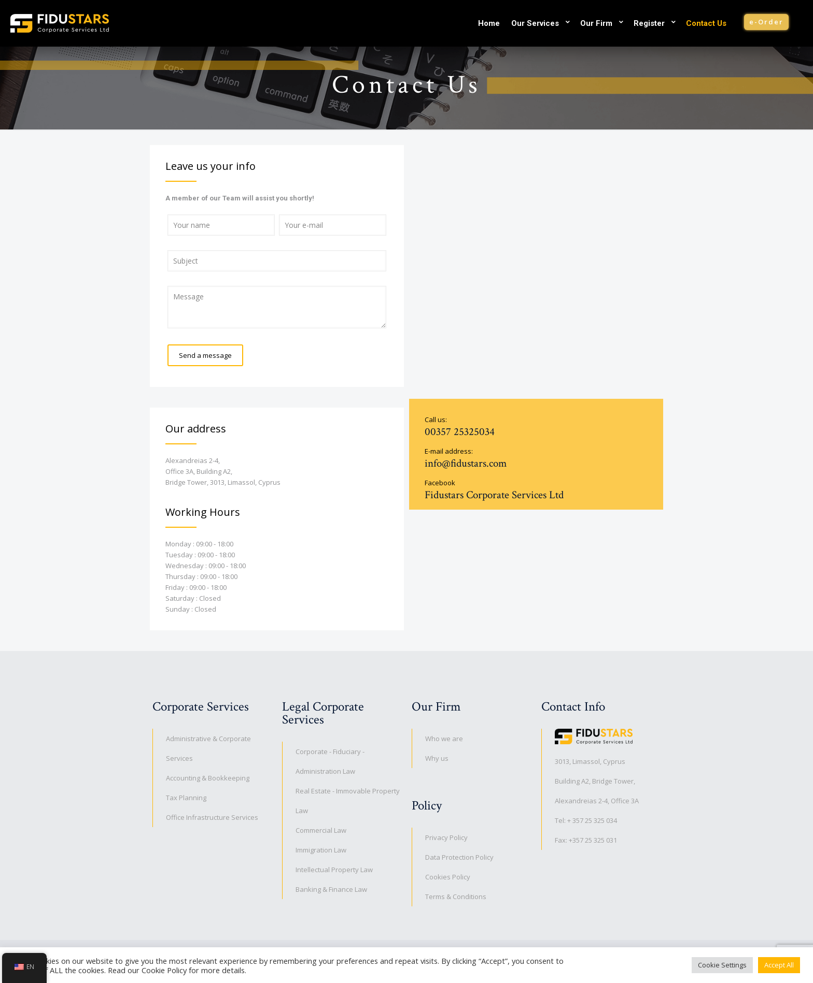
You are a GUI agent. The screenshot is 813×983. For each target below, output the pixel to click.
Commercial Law (321, 830)
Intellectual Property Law (334, 869)
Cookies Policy (447, 876)
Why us (436, 758)
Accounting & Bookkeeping (207, 778)
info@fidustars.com (466, 463)
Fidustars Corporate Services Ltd (494, 495)
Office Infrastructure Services (212, 817)
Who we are (444, 738)
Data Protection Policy (459, 857)
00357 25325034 (460, 432)
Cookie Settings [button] (722, 965)
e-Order (766, 21)
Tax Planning (186, 797)
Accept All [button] (779, 965)
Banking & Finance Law (331, 889)
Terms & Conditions (455, 896)
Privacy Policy (446, 837)
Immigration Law (321, 850)
